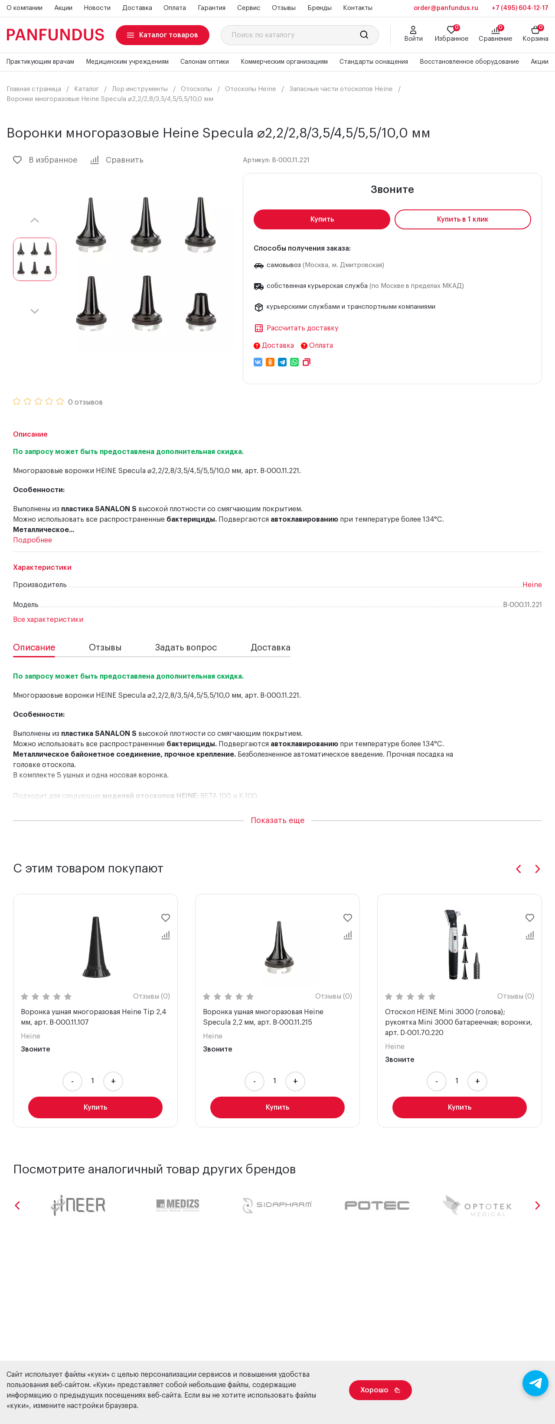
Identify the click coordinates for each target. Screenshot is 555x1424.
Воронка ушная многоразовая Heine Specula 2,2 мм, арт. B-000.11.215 (263, 1017)
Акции (63, 8)
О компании (24, 8)
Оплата (174, 8)
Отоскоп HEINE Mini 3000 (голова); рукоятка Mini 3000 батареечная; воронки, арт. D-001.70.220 (458, 1022)
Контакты (357, 8)
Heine (532, 584)
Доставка (137, 8)
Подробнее (32, 540)
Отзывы (284, 8)
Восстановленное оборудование (469, 62)
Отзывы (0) (151, 996)
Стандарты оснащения (374, 62)
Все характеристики (48, 619)
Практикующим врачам (40, 62)
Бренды (319, 8)
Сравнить (117, 160)
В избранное (45, 160)
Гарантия (211, 8)
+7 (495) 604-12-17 (520, 8)
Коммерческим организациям (284, 62)
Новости (97, 8)
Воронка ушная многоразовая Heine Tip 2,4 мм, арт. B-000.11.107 (93, 1017)
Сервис (249, 8)
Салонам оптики (204, 62)
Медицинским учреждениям (127, 62)
